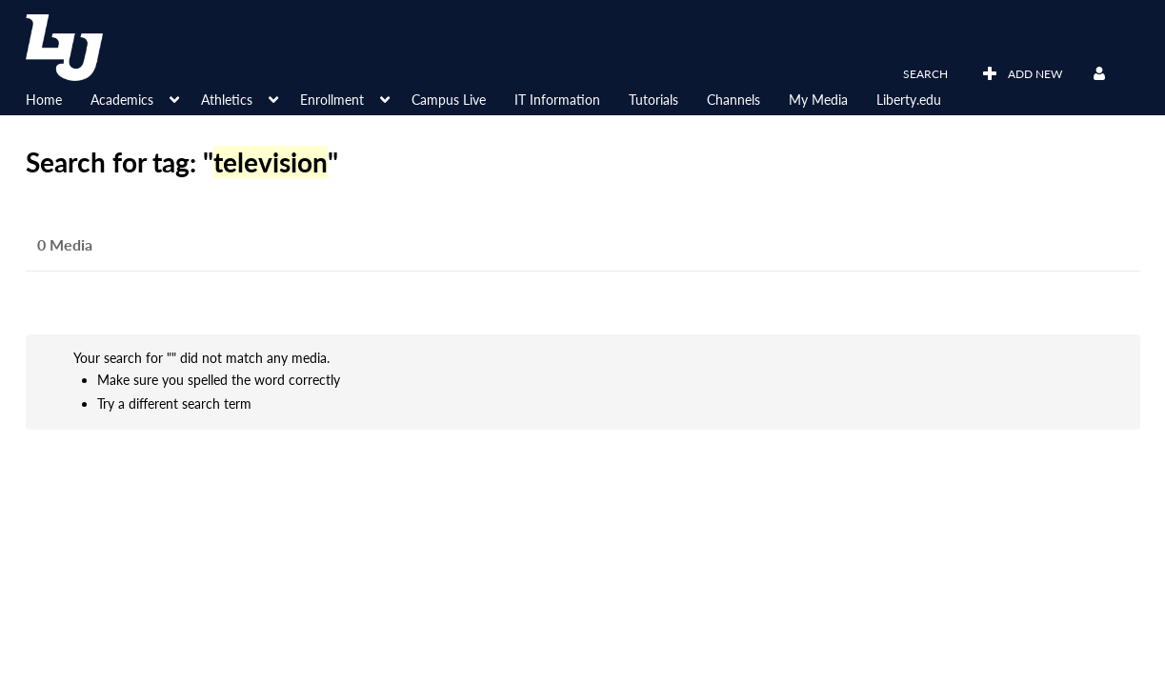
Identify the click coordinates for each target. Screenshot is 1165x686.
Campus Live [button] (449, 99)
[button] (914, 74)
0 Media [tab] (64, 244)
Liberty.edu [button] (908, 99)
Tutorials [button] (653, 99)
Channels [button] (733, 99)
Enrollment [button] (332, 99)
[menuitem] (58, 98)
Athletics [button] (226, 99)
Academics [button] (121, 99)
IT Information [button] (557, 99)
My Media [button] (818, 99)
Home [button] (44, 99)
